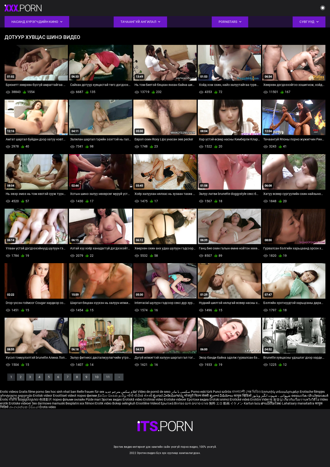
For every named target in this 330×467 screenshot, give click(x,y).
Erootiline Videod (148, 403)
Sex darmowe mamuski (48, 403)
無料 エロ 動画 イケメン (226, 403)
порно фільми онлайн (69, 399)
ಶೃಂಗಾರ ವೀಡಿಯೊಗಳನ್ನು (168, 395)
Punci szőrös (222, 391)
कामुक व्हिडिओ (243, 395)
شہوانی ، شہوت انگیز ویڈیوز (271, 395)
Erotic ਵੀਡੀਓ (9, 399)
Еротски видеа (198, 399)
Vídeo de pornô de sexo (154, 391)
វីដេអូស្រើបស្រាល (28, 399)
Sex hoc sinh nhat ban (60, 391)
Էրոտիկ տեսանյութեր (280, 391)
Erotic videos (9, 391)
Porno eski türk (201, 391)
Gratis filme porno (31, 391)
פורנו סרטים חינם (196, 403)
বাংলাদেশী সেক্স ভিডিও (246, 391)
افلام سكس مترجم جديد (121, 391)
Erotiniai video (153, 399)
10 (97, 377)
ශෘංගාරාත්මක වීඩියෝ (24, 407)
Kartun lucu (252, 403)
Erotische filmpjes (312, 391)
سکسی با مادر (180, 391)
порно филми (87, 395)
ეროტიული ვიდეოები (16, 395)
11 (108, 377)
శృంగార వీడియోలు (221, 395)
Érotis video (47, 407)
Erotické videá (240, 399)
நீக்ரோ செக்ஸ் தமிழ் (112, 395)
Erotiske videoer (175, 399)
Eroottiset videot (65, 395)
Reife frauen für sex (90, 391)
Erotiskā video (133, 399)
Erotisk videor (43, 395)
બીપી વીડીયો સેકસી (139, 395)
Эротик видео (112, 399)
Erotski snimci (219, 399)
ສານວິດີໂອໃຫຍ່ (271, 403)
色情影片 (46, 399)
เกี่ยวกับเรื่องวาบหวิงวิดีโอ (301, 399)
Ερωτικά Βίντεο (173, 403)
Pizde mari (93, 399)
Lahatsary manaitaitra (298, 403)
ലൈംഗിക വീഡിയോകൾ (309, 395)
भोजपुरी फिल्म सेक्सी (196, 395)
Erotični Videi (259, 399)
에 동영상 (276, 399)
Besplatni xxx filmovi (80, 403)
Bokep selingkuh (123, 403)
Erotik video (103, 403)
